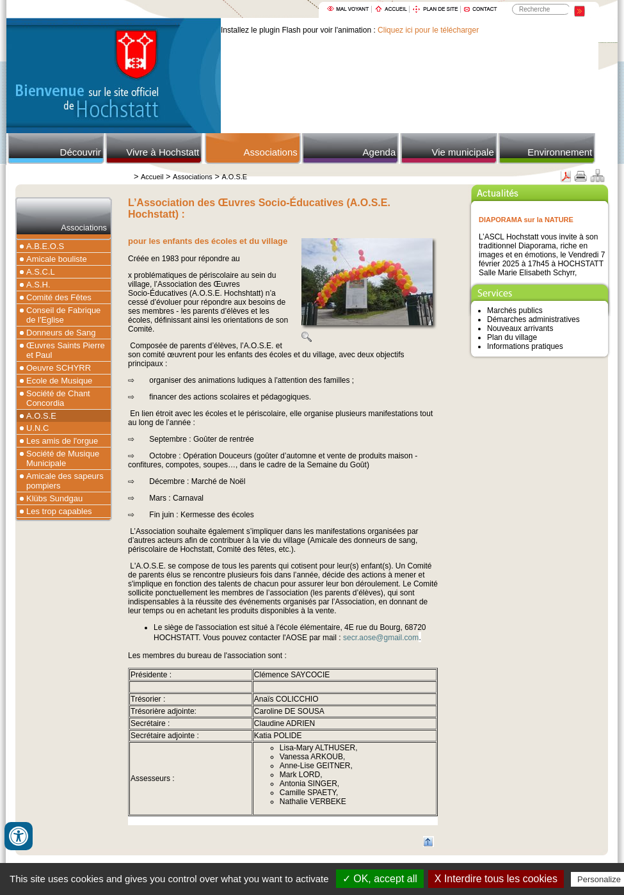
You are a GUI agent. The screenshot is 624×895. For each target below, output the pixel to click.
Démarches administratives (533, 319)
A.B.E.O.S (45, 246)
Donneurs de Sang (60, 332)
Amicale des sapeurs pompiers (65, 480)
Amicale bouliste (56, 259)
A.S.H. (38, 284)
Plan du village (512, 337)
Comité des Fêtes (59, 297)
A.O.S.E (234, 177)
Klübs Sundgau (54, 498)
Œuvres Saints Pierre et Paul (65, 350)
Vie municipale (462, 152)
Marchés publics (515, 310)
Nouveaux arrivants (520, 328)
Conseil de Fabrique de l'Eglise (63, 315)
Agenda (379, 152)
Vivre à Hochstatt (162, 152)
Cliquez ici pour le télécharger (428, 30)
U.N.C (37, 428)
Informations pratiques (525, 346)
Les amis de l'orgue (62, 441)
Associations (271, 152)
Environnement (559, 152)
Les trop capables (59, 511)
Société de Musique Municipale (62, 458)
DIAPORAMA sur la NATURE (526, 219)
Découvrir (80, 152)
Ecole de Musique (59, 380)
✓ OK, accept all (379, 878)
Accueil (152, 177)
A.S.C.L (40, 272)
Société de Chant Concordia (58, 398)
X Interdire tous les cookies (496, 878)
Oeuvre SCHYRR (58, 368)
